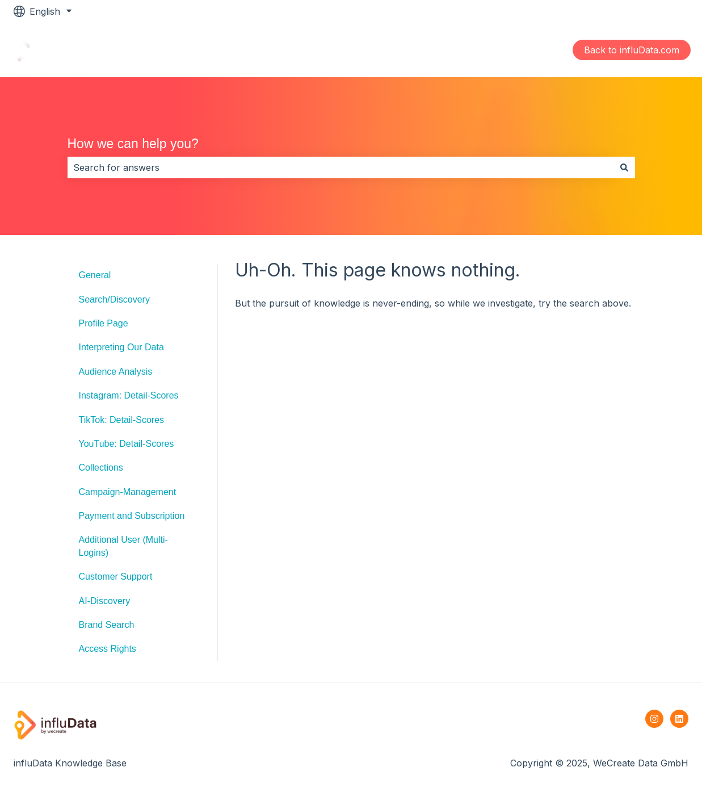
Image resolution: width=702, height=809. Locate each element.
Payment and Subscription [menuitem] (132, 516)
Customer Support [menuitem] (116, 576)
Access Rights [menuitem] (107, 648)
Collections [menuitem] (101, 467)
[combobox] (340, 167)
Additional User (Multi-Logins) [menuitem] (123, 546)
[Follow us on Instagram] (654, 719)
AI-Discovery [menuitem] (105, 601)
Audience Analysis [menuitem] (116, 371)
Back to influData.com (631, 50)
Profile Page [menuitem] (103, 323)
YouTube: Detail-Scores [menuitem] (126, 443)
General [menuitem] (95, 275)
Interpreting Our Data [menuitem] (121, 347)
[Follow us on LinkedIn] (679, 719)
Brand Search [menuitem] (106, 625)
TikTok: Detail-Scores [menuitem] (122, 420)
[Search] (624, 167)
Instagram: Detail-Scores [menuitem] (129, 395)
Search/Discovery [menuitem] (114, 299)
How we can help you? (133, 143)
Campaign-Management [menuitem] (127, 492)
